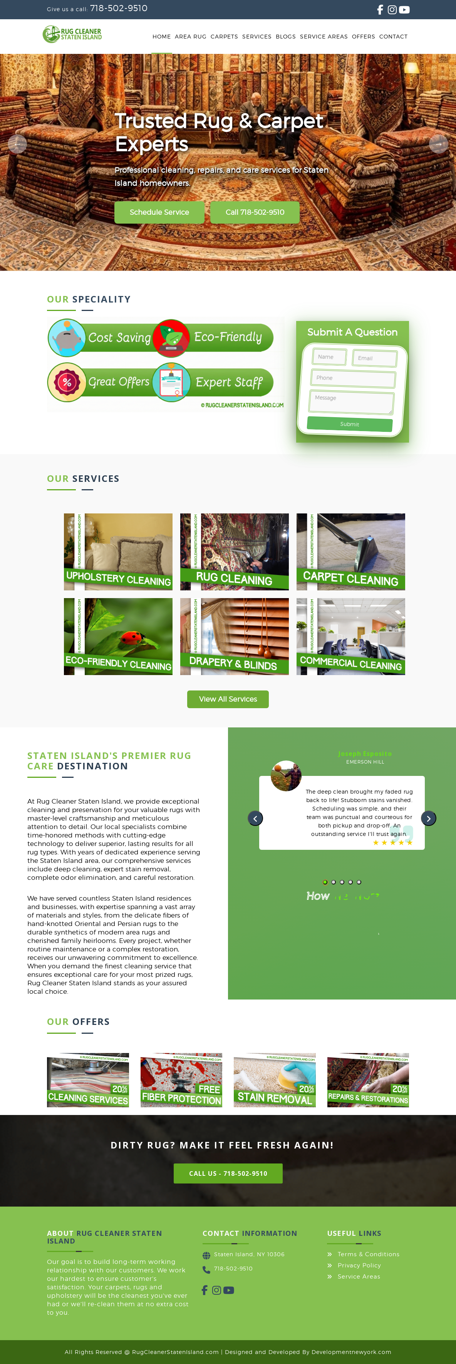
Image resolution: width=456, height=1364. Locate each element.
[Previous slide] (17, 144)
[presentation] (255, 818)
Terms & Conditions (369, 1254)
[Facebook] (377, 11)
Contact (393, 36)
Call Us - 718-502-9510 (228, 1173)
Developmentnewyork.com (352, 1352)
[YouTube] (398, 11)
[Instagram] (387, 11)
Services (257, 36)
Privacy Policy (359, 1265)
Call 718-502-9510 (255, 212)
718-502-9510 (119, 8)
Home (162, 36)
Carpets (224, 36)
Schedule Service (159, 212)
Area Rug (191, 36)
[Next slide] (438, 144)
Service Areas (324, 36)
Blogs (286, 36)
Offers (364, 36)
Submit (349, 424)
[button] (325, 882)
